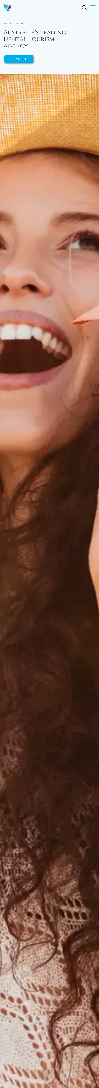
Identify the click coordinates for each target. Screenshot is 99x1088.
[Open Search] (84, 6)
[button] (92, 7)
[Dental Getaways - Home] (9, 7)
